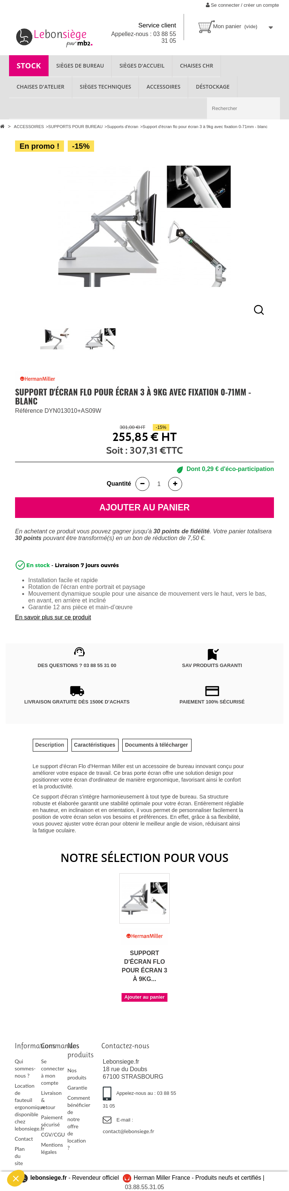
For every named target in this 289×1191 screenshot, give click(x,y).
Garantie (77, 1087)
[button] (16, 1178)
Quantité (119, 483)
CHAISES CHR (196, 65)
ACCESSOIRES (163, 86)
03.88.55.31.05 (144, 1187)
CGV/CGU (53, 1134)
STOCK (29, 65)
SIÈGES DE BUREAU (80, 65)
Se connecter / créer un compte (242, 5)
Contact (24, 1138)
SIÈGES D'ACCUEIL (141, 65)
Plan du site (19, 1156)
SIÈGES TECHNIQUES (105, 86)
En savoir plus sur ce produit (53, 617)
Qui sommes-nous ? (25, 1068)
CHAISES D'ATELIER (40, 86)
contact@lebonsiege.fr (128, 1131)
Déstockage (213, 86)
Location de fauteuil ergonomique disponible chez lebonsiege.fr (30, 1107)
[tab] (50, 745)
